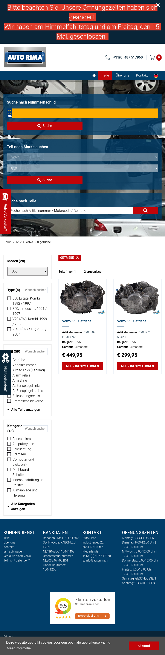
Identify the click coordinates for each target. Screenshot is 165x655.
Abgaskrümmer (24, 365)
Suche (44, 126)
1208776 (144, 332)
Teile (105, 75)
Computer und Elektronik (23, 462)
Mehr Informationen (82, 366)
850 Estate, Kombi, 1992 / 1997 (26, 301)
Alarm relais (21, 375)
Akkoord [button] (144, 645)
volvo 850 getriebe (38, 242)
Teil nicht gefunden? (16, 560)
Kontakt (142, 75)
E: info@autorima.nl (95, 560)
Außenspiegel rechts (27, 391)
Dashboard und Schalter (23, 472)
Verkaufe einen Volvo (17, 556)
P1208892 (69, 337)
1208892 (89, 332)
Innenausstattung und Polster (28, 482)
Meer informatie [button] (19, 648)
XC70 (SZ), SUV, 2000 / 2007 (29, 331)
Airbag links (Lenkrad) (28, 370)
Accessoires (21, 439)
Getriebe (18, 360)
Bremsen (19, 454)
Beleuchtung (21, 449)
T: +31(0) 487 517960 (96, 556)
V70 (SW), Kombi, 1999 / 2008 (29, 321)
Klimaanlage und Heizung (25, 492)
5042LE (122, 337)
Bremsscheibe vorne (27, 401)
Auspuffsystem (23, 444)
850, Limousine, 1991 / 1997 (29, 311)
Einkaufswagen (13, 551)
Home (7, 242)
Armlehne (19, 380)
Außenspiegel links (26, 386)
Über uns (122, 75)
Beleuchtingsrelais (26, 396)
